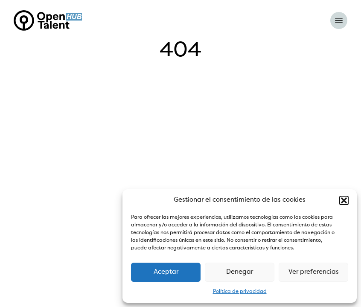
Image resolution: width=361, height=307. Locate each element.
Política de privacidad (240, 291)
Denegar (239, 272)
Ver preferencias (313, 272)
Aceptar (166, 272)
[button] (344, 200)
